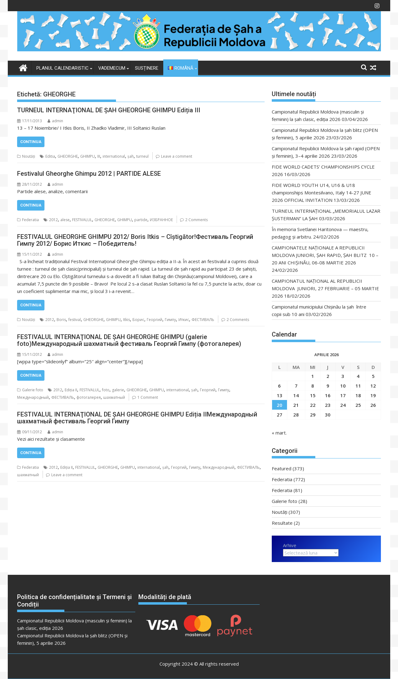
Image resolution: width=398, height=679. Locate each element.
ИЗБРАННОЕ (161, 219)
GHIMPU (87, 156)
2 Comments (196, 219)
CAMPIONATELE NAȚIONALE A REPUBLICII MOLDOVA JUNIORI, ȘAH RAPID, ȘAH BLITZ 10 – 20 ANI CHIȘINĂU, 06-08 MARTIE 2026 (325, 255)
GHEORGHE (68, 156)
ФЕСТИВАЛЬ (203, 319)
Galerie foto (32, 390)
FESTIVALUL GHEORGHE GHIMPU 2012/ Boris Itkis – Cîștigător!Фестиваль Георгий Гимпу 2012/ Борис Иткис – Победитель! (135, 240)
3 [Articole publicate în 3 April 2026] (342, 376)
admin (55, 120)
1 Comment (147, 397)
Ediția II (71, 390)
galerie (118, 390)
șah (130, 156)
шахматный (114, 397)
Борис (138, 319)
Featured (281, 468)
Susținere (146, 68)
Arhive (289, 545)
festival (74, 319)
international (114, 156)
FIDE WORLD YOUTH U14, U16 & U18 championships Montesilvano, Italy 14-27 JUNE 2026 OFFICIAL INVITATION (321, 192)
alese (65, 219)
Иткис (183, 319)
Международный (33, 397)
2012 (53, 219)
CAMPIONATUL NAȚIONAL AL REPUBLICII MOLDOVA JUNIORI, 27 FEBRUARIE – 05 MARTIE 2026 (325, 288)
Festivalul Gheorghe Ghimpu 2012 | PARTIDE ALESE (89, 173)
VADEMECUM (111, 68)
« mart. (279, 433)
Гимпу (170, 319)
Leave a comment (176, 156)
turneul (142, 156)
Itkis (126, 319)
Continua (30, 141)
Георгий (154, 319)
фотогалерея (88, 397)
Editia (50, 156)
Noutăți (28, 156)
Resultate (282, 523)
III (98, 156)
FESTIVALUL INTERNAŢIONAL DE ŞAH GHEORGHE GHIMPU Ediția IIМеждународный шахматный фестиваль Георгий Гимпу (137, 418)
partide (140, 219)
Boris (61, 319)
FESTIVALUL (82, 219)
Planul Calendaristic (62, 68)
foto (105, 390)
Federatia (30, 219)
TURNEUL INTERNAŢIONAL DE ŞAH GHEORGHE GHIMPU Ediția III (108, 110)
